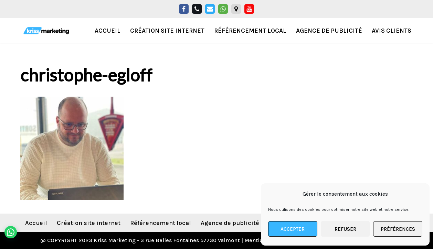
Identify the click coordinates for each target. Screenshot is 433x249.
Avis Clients (391, 30)
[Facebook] (184, 9)
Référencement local (250, 30)
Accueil (107, 30)
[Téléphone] (197, 9)
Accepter (293, 229)
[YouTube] (249, 9)
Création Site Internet (167, 30)
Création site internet (88, 223)
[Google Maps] (236, 9)
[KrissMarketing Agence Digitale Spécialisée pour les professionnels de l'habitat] (46, 30)
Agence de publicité (329, 30)
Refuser (345, 229)
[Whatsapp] (223, 9)
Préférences (398, 229)
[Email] (210, 9)
